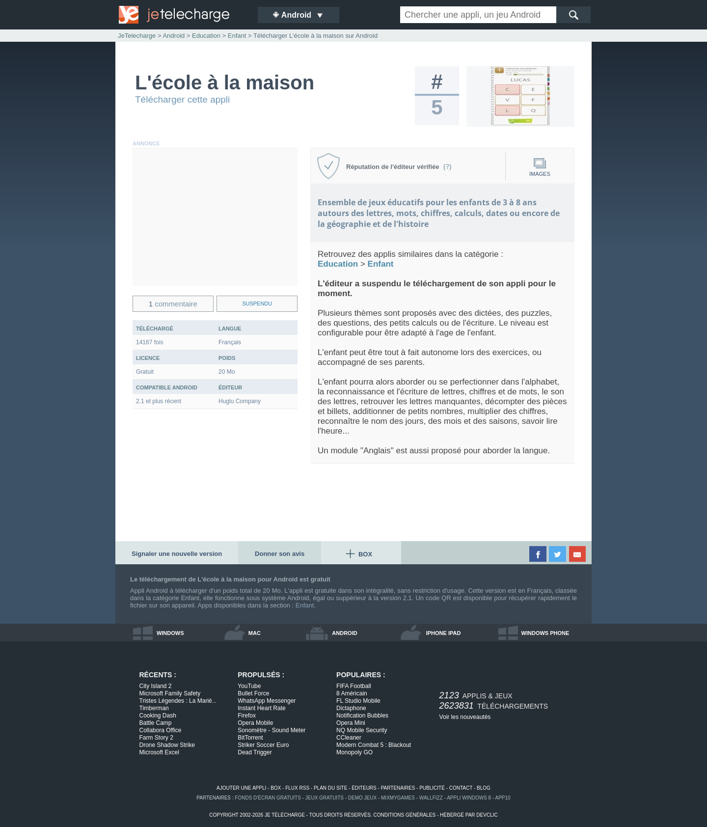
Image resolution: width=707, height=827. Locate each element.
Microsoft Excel (159, 752)
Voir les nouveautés (465, 717)
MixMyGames (398, 797)
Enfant (305, 605)
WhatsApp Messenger (267, 700)
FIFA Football (353, 686)
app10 (503, 797)
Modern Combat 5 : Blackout (373, 745)
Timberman (154, 708)
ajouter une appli (241, 788)
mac (254, 633)
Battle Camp (155, 722)
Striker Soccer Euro (263, 745)
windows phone (545, 633)
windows (170, 633)
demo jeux (362, 797)
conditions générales (404, 815)
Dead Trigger (255, 752)
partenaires (398, 788)
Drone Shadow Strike (167, 745)
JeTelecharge (137, 35)
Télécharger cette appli (182, 99)
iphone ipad (443, 633)
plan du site (330, 788)
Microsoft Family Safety (170, 693)
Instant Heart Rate (261, 708)
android (344, 633)
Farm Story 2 (156, 737)
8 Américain (351, 693)
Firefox (247, 715)
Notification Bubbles (362, 715)
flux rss (297, 788)
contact (460, 788)
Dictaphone (351, 708)
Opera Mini (350, 722)
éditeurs (364, 788)
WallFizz (431, 797)
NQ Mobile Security (361, 730)
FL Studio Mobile (358, 700)
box (276, 788)
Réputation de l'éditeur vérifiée (399, 166)
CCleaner (348, 737)
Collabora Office (160, 730)
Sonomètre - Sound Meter (271, 730)
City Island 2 (155, 686)
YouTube (249, 686)
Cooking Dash (157, 715)
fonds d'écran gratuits (268, 797)
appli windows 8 (469, 797)
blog (483, 788)
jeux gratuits (324, 797)
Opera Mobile (255, 722)
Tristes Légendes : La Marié (178, 700)
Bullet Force (253, 693)
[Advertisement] (215, 217)
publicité (432, 788)
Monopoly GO (354, 752)
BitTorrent (250, 737)
